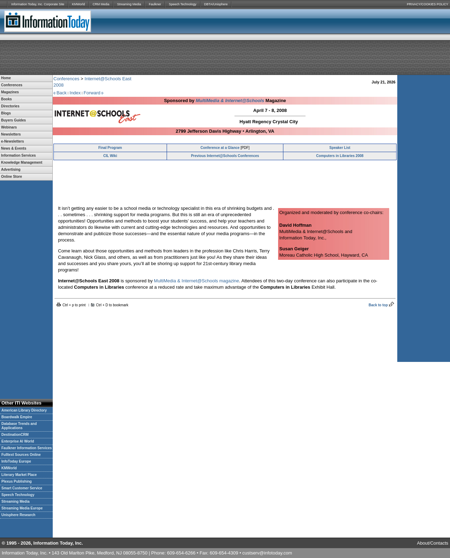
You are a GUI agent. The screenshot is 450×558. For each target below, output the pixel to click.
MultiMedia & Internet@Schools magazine (196, 280)
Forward (92, 92)
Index (75, 92)
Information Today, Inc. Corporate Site (37, 4)
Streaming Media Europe (22, 508)
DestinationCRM (14, 435)
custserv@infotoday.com (267, 553)
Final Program (110, 148)
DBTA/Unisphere (216, 4)
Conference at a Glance (219, 148)
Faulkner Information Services (26, 448)
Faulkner (155, 4)
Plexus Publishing (16, 481)
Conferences (66, 78)
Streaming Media (129, 4)
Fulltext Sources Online (21, 455)
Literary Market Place (19, 475)
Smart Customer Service (21, 488)
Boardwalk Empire (16, 417)
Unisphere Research (18, 515)
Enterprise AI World (17, 441)
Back (62, 92)
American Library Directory (24, 410)
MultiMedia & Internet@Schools (230, 100)
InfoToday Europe (16, 461)
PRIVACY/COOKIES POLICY (427, 4)
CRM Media (101, 4)
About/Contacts (432, 543)
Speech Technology (182, 4)
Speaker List (339, 148)
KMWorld (78, 4)
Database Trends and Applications (19, 426)
